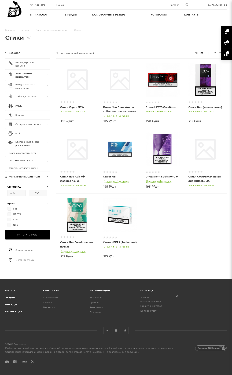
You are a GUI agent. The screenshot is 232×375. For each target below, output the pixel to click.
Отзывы (47, 302)
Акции (10, 297)
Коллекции (14, 311)
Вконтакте (107, 330)
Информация (100, 290)
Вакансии (49, 307)
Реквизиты (96, 307)
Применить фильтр (28, 235)
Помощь (146, 290)
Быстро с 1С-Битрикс (209, 348)
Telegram (125, 330)
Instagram (116, 330)
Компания (51, 290)
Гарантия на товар (151, 305)
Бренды (11, 304)
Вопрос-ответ (148, 310)
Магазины (96, 297)
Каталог (11, 290)
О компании (50, 297)
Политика (95, 312)
